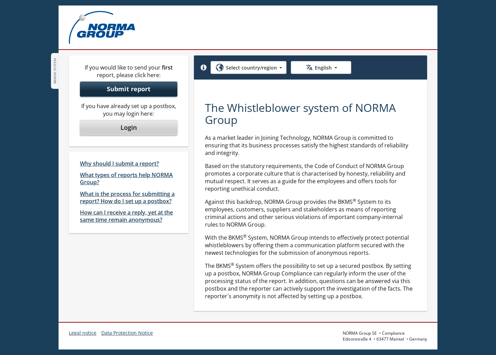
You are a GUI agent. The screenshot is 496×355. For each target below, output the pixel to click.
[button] (203, 67)
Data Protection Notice (127, 333)
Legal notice (82, 333)
